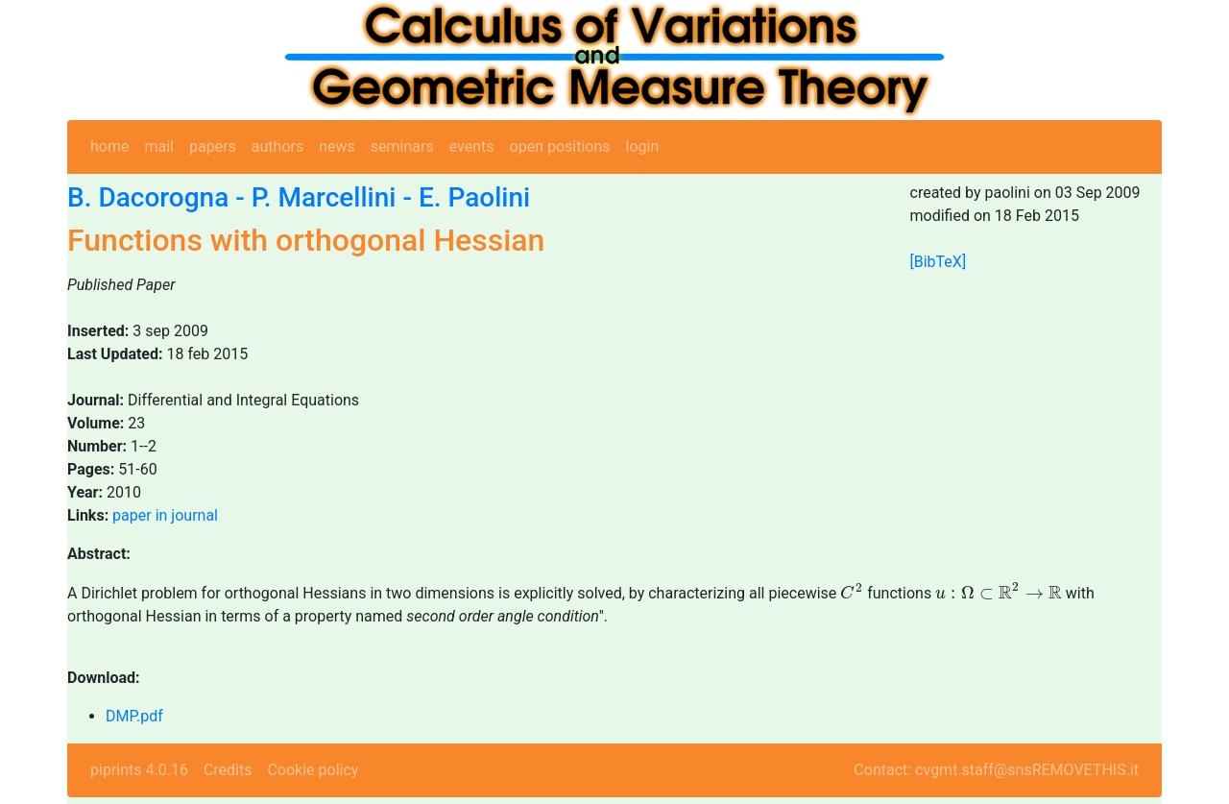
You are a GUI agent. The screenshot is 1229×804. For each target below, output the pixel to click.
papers (212, 146)
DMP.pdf (134, 716)
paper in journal (165, 515)
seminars (402, 146)
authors (277, 146)
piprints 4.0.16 (139, 770)
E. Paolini (474, 197)
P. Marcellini (324, 197)
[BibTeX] (938, 262)
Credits (228, 770)
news (337, 146)
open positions (560, 146)
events (471, 146)
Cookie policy (312, 770)
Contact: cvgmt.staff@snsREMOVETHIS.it (996, 770)
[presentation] (851, 591)
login (643, 146)
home (109, 146)
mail (159, 146)
